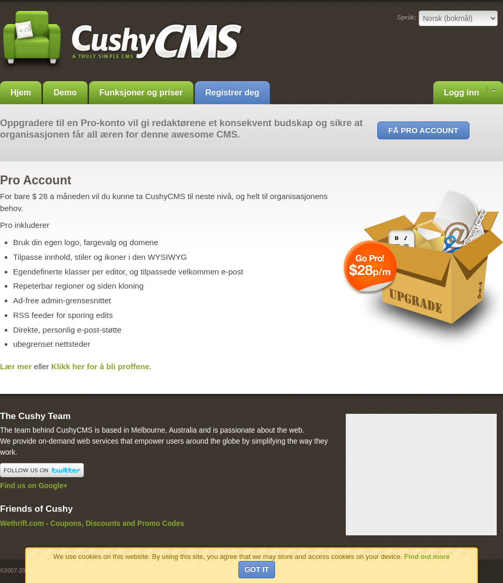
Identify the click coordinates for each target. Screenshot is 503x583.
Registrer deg (232, 92)
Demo (64, 92)
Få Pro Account (423, 130)
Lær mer (16, 366)
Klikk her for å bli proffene (100, 366)
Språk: (407, 17)
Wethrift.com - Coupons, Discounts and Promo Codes (92, 523)
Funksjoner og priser (141, 92)
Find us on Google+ (34, 486)
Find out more (427, 556)
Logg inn (469, 91)
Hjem (20, 92)
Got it (257, 569)
